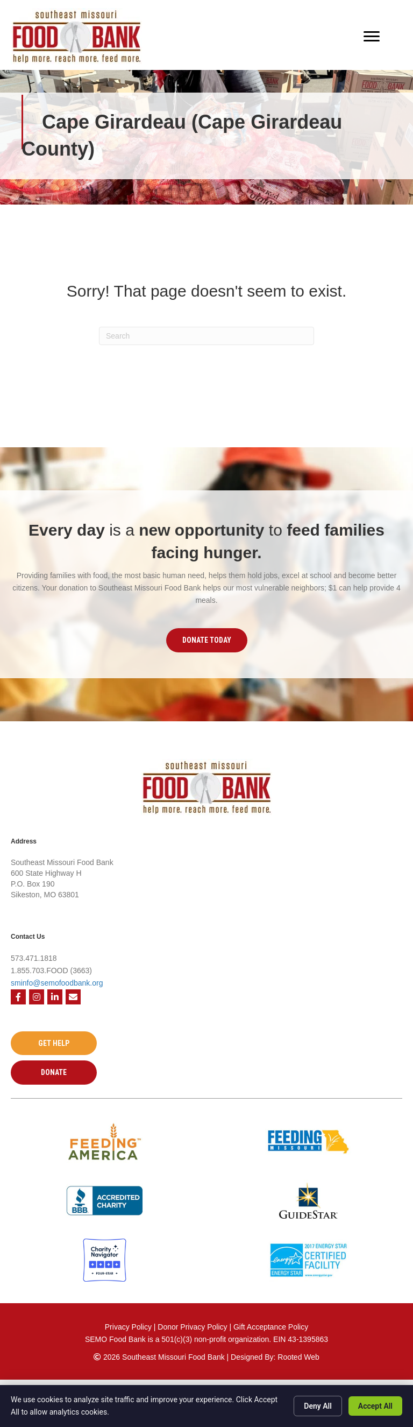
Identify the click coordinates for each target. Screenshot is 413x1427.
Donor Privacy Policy (193, 1327)
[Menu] (371, 36)
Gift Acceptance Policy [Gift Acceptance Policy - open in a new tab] (270, 1327)
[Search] (206, 336)
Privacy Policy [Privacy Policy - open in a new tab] (128, 1327)
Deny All (318, 1406)
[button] (206, 640)
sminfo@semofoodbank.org (57, 983)
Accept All (375, 1406)
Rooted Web (298, 1357)
